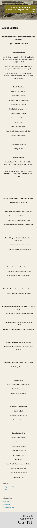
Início (3, 22)
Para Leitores (6, 501)
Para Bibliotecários (8, 507)
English (5, 490)
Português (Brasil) (8, 487)
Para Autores (6, 504)
